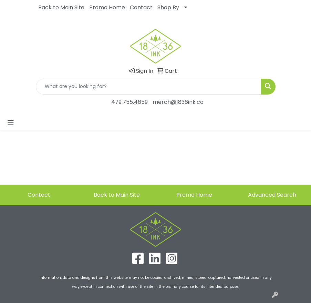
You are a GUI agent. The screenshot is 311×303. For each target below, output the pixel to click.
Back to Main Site (61, 7)
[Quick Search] (148, 87)
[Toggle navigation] (10, 123)
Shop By (168, 7)
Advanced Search (272, 195)
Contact (141, 7)
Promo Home (107, 7)
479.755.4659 (129, 102)
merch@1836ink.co (178, 102)
